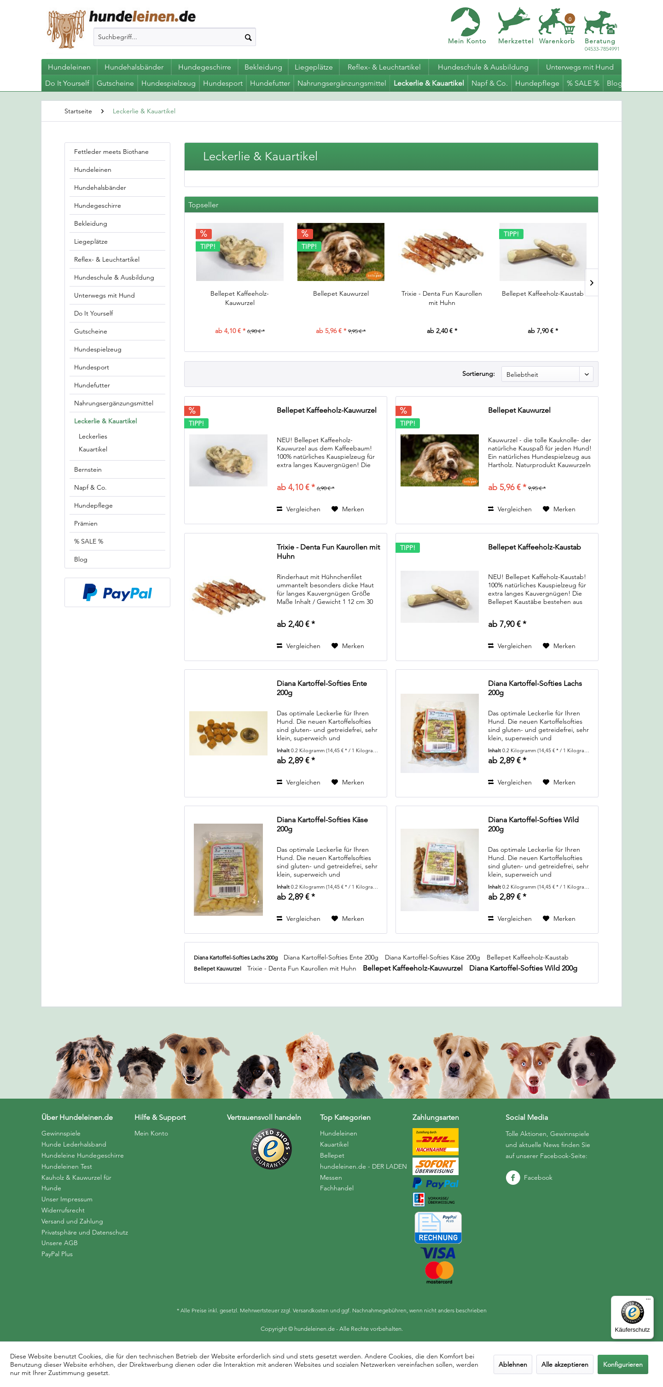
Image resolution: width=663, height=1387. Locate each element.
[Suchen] (248, 37)
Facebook (529, 1177)
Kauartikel (93, 449)
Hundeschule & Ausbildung (114, 277)
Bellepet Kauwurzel (341, 293)
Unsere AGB (59, 1243)
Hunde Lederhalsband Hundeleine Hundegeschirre (82, 1149)
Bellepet (332, 1155)
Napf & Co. (90, 487)
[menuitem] (174, 37)
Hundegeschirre (97, 205)
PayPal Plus (57, 1254)
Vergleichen (298, 509)
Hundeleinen (92, 169)
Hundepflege (93, 505)
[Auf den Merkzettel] (348, 509)
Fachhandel (337, 1188)
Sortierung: (478, 373)
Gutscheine (90, 331)
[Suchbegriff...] (174, 37)
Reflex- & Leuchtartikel (107, 259)
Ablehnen (513, 1364)
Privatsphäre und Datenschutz (84, 1232)
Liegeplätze (91, 241)
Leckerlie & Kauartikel (105, 421)
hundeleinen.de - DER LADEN (363, 1166)
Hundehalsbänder (100, 187)
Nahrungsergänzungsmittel (113, 403)
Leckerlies (93, 436)
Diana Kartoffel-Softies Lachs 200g (535, 688)
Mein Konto (467, 41)
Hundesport (91, 367)
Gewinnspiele (61, 1133)
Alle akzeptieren (564, 1364)
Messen (331, 1177)
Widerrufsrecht (63, 1210)
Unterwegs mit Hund (104, 295)
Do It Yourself (93, 313)
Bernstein (88, 469)
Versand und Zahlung (72, 1221)
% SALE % (88, 541)
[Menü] (648, 1301)
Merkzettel (516, 41)
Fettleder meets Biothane (111, 151)
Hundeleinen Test (66, 1166)
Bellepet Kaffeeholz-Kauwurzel (239, 298)
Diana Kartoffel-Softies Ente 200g (322, 688)
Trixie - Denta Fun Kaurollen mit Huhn (441, 298)
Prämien (86, 523)
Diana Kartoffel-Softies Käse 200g (322, 824)
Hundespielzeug (98, 349)
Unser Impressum (67, 1199)
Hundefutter (92, 385)
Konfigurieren (623, 1364)
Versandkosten (311, 1310)
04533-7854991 (602, 45)
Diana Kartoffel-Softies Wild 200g (533, 824)
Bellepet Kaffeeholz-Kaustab (543, 293)
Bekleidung (90, 223)
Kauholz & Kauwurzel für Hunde (76, 1183)
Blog (80, 559)
